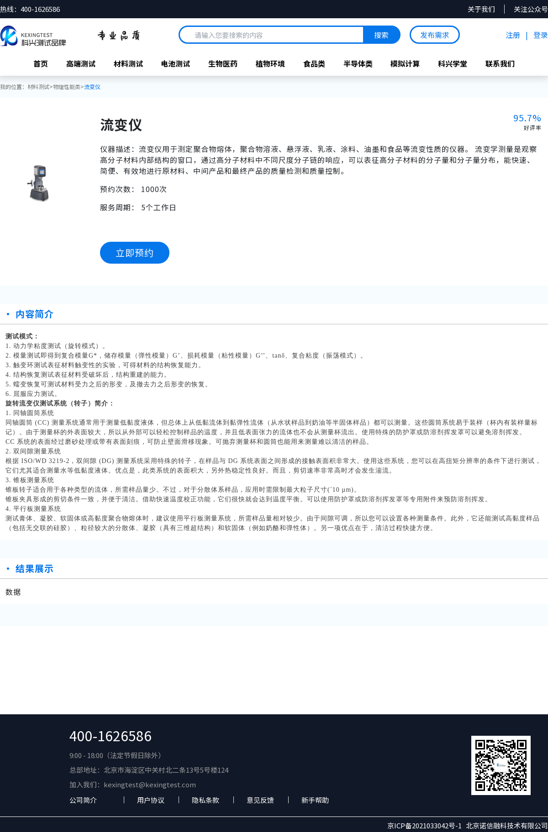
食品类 (314, 63)
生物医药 (222, 63)
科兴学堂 (453, 63)
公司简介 (83, 800)
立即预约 (135, 252)
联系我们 (500, 63)
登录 (540, 34)
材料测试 (127, 63)
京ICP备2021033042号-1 (426, 826)
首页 (40, 63)
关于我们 (481, 9)
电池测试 (175, 63)
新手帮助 (315, 800)
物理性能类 (66, 86)
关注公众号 (531, 9)
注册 (513, 34)
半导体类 (358, 63)
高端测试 (80, 63)
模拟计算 (405, 63)
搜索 (381, 34)
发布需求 (434, 34)
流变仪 (92, 86)
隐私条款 (205, 800)
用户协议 (150, 800)
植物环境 (270, 63)
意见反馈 (260, 800)
